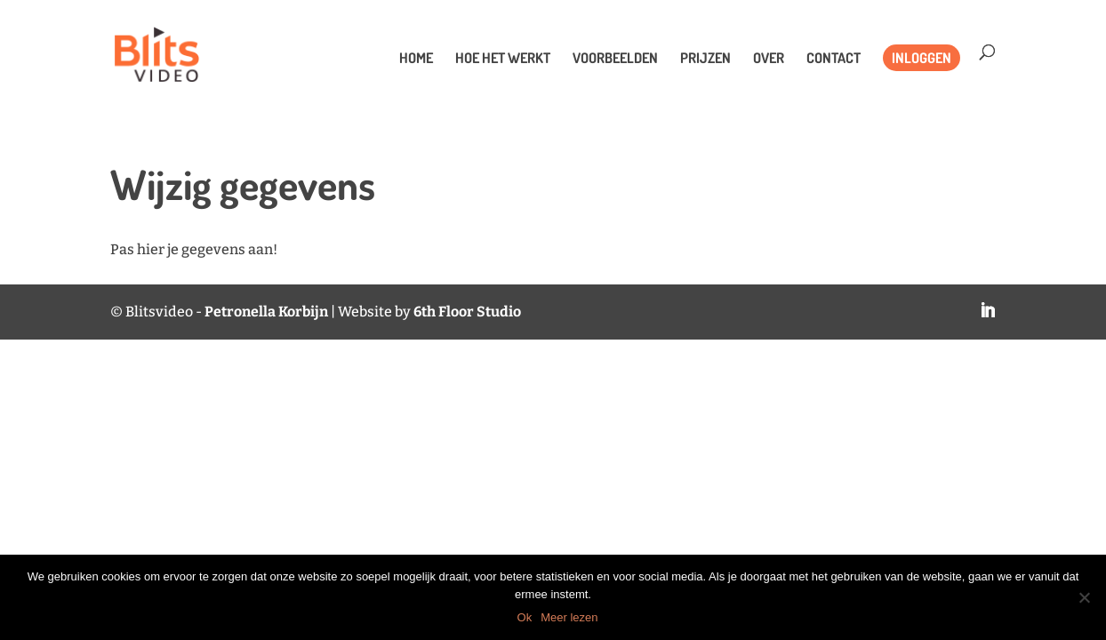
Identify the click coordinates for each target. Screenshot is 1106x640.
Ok (525, 617)
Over (768, 59)
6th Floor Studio (467, 311)
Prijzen (705, 59)
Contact (833, 59)
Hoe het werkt (502, 59)
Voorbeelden (615, 59)
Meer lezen (569, 617)
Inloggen (921, 58)
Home (416, 59)
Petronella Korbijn (266, 311)
